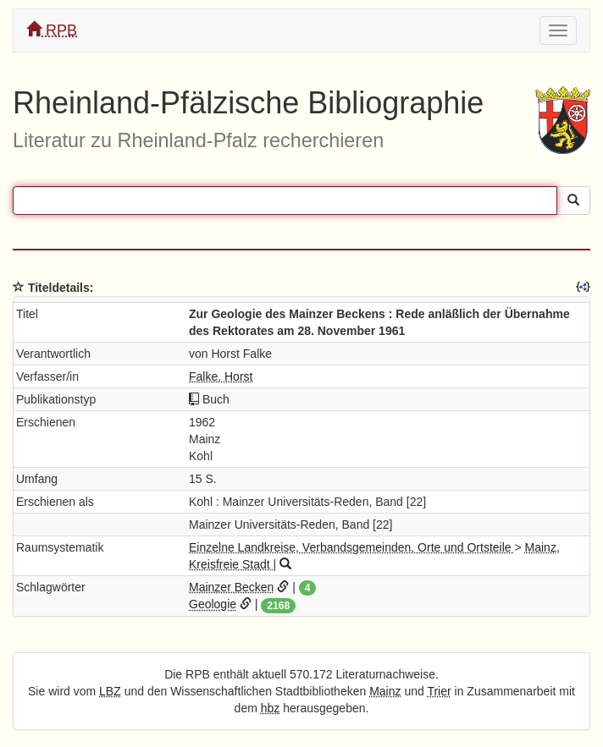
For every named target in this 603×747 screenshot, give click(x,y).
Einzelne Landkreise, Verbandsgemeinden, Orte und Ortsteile (351, 547)
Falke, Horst (220, 376)
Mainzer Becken (231, 587)
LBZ (110, 691)
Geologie (212, 604)
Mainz (385, 691)
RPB (51, 30)
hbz (270, 708)
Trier (439, 691)
